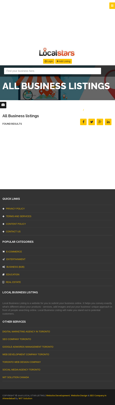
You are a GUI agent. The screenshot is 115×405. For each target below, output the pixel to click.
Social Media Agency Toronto (21, 369)
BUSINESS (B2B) (13, 267)
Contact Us (11, 231)
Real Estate (11, 282)
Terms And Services (16, 216)
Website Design (79, 395)
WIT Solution (25, 398)
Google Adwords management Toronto (27, 346)
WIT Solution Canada (15, 377)
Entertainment (13, 259)
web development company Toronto (25, 354)
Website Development (58, 395)
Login (49, 61)
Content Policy (14, 224)
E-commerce (12, 251)
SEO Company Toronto (16, 339)
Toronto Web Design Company (21, 362)
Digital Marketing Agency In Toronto (26, 331)
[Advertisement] (57, 22)
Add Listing (63, 61)
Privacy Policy (13, 208)
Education (10, 274)
